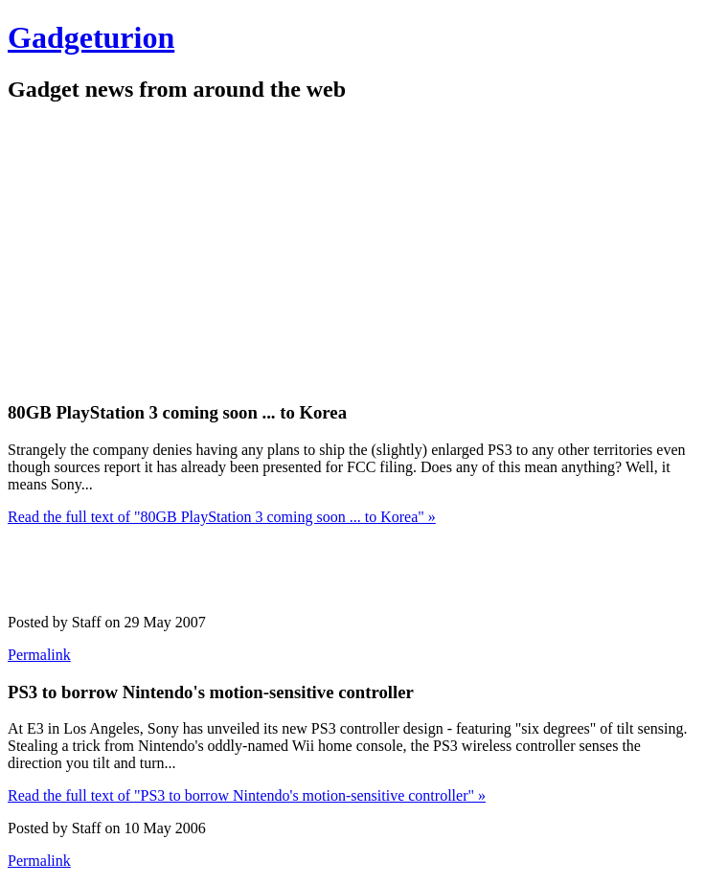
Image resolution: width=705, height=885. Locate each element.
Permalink (39, 655)
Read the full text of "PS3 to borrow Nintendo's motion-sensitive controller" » (247, 795)
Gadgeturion (91, 37)
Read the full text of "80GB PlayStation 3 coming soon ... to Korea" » (222, 517)
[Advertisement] (232, 250)
